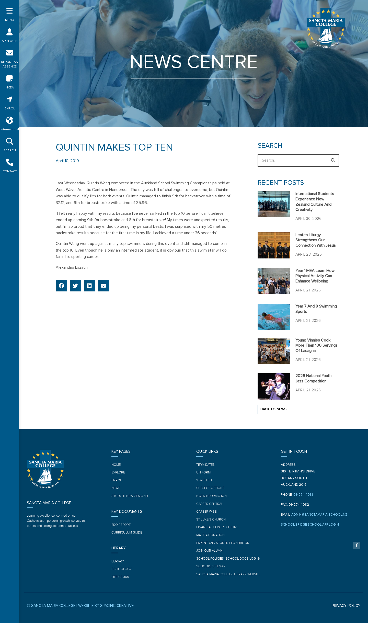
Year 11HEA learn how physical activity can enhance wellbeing (315, 276)
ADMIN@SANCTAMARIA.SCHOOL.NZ (319, 514)
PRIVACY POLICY (346, 606)
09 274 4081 (303, 494)
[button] (61, 285)
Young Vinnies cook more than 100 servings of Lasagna (316, 345)
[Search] (333, 160)
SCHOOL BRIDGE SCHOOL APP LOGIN (310, 524)
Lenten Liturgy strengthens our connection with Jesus (315, 240)
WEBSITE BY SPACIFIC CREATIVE (106, 606)
